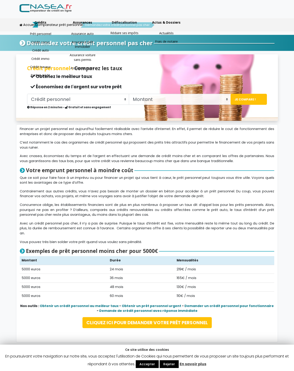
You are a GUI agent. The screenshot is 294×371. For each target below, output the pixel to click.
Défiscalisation (211, 12)
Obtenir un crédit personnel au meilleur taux (79, 305)
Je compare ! (243, 99)
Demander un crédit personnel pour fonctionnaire (229, 305)
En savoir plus (193, 364)
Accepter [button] (147, 364)
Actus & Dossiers (253, 12)
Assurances (169, 12)
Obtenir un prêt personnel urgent (151, 305)
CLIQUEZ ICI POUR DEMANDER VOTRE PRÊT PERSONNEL (147, 322)
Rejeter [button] (169, 364)
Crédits (128, 12)
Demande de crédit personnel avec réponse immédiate (148, 310)
